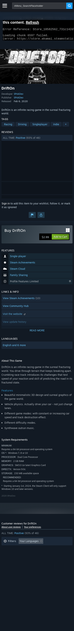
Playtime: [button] (58, 549)
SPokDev (18, 96)
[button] (37, 140)
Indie (56, 126)
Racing (8, 126)
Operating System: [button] (15, 560)
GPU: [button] (49, 560)
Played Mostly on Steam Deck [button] (21, 554)
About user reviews (11, 529)
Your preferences (32, 529)
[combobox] (39, 6)
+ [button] (65, 126)
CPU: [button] (36, 560)
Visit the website (14, 316)
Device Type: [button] (11, 565)
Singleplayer (39, 126)
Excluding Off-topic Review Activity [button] (25, 549)
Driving (22, 126)
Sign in (6, 205)
